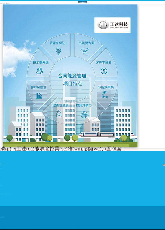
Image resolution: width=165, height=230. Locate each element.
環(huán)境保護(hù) (7, 3)
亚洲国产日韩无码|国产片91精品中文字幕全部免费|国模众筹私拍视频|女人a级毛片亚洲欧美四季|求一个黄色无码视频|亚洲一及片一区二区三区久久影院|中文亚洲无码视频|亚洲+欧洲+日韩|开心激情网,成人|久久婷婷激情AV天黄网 (65, 229)
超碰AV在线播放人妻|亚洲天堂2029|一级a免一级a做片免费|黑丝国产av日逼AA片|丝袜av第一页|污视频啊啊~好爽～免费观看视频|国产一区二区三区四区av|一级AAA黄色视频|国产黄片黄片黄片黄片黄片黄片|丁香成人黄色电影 (39, 229)
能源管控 (8, 3)
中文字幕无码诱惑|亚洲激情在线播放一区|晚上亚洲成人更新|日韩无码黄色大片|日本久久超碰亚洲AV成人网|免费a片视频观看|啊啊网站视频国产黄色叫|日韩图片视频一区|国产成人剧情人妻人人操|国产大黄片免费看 (13, 229)
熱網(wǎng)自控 (1, 3)
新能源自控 (3, 3)
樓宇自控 (5, 3)
